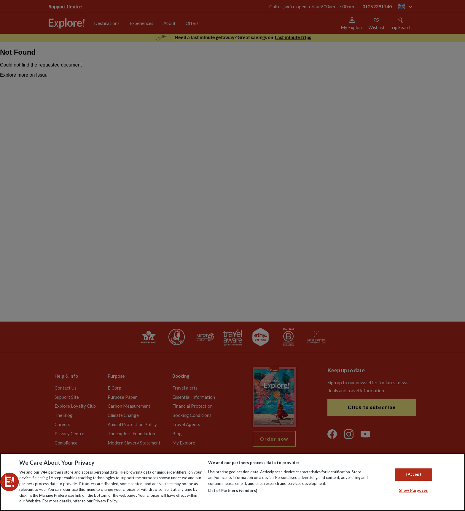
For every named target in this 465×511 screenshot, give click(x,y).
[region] (232, 482)
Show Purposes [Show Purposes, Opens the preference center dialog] (413, 490)
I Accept (413, 474)
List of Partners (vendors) (232, 490)
